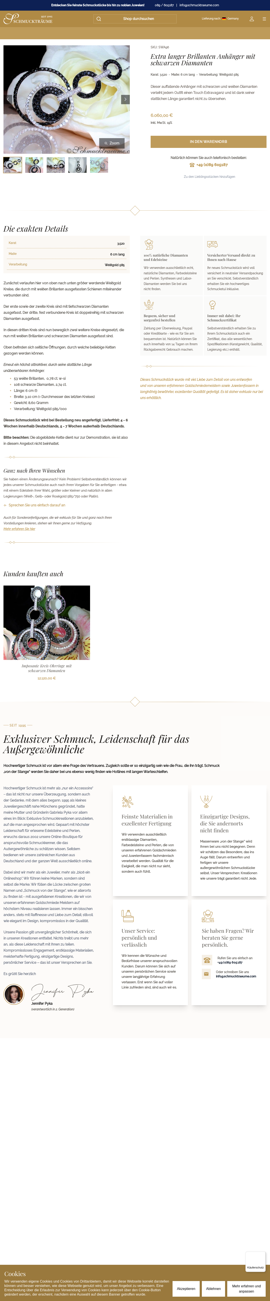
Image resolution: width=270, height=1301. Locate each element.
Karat (12, 243)
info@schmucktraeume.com (199, 5)
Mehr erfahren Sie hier (19, 529)
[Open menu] (264, 18)
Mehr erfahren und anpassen (246, 1288)
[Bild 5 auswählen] (99, 165)
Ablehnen (213, 1289)
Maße (12, 253)
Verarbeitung (18, 264)
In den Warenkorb (208, 142)
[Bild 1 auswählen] (12, 165)
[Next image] (125, 99)
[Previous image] (7, 99)
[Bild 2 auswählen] (34, 165)
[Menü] (263, 1254)
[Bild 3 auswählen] (56, 165)
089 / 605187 (164, 5)
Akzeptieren (186, 1289)
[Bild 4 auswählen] (77, 165)
